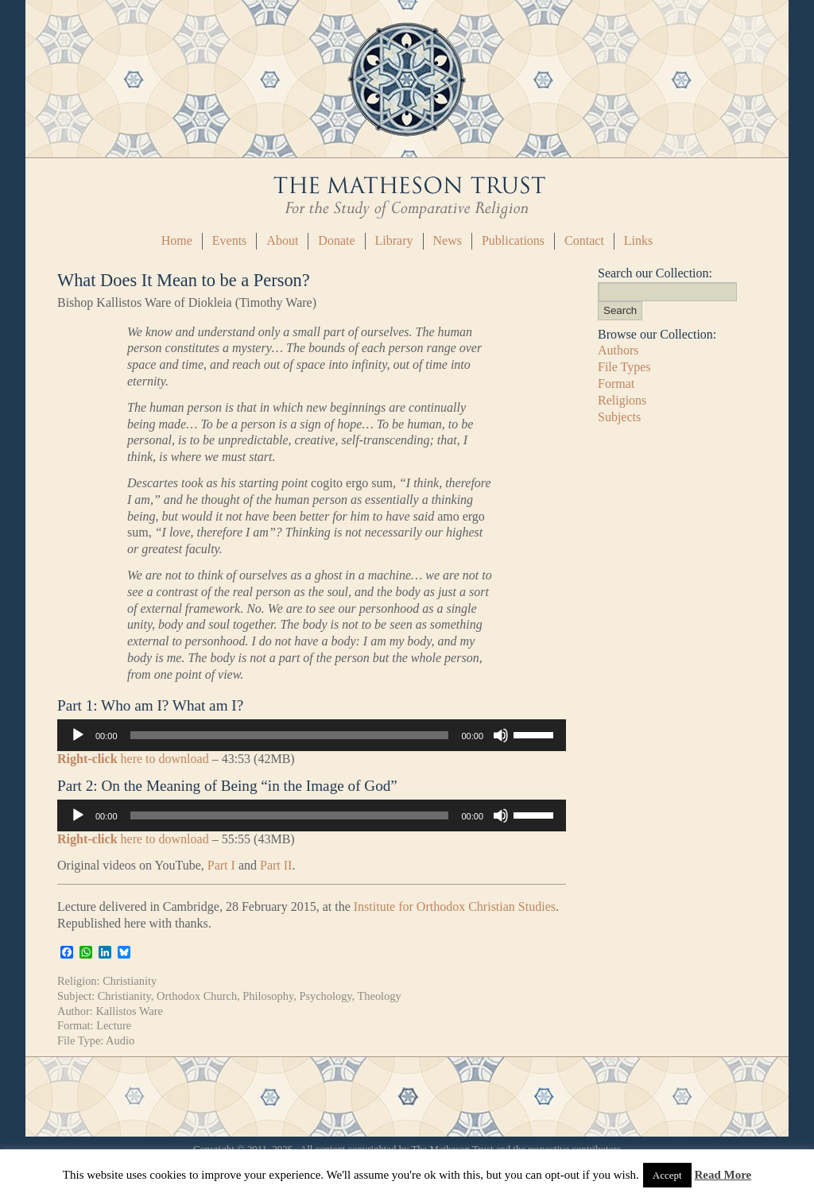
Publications (513, 240)
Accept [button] (667, 1175)
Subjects (619, 417)
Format (616, 383)
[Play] (78, 735)
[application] (311, 735)
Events (229, 240)
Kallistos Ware (129, 1011)
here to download (133, 758)
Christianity (130, 980)
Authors (618, 350)
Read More (722, 1174)
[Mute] (501, 735)
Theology (379, 996)
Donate (336, 240)
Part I (221, 865)
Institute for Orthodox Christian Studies (455, 906)
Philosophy (267, 996)
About (282, 240)
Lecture (113, 1025)
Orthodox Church (197, 996)
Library (394, 240)
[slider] (289, 735)
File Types (624, 367)
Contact (584, 240)
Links (638, 240)
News (447, 240)
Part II (276, 865)
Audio (120, 1040)
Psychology (325, 996)
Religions (622, 400)
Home (176, 240)
